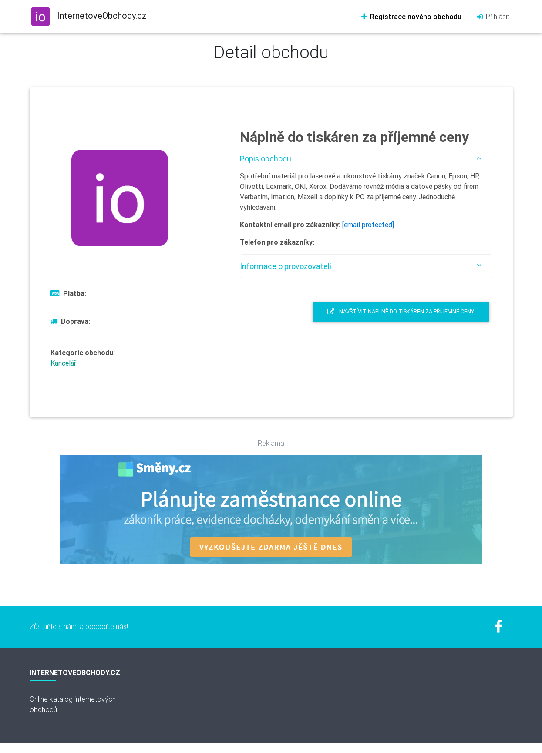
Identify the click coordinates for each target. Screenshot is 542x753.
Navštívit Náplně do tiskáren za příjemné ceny (400, 311)
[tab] (366, 158)
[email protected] (368, 224)
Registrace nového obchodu (410, 16)
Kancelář (63, 363)
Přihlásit (492, 16)
